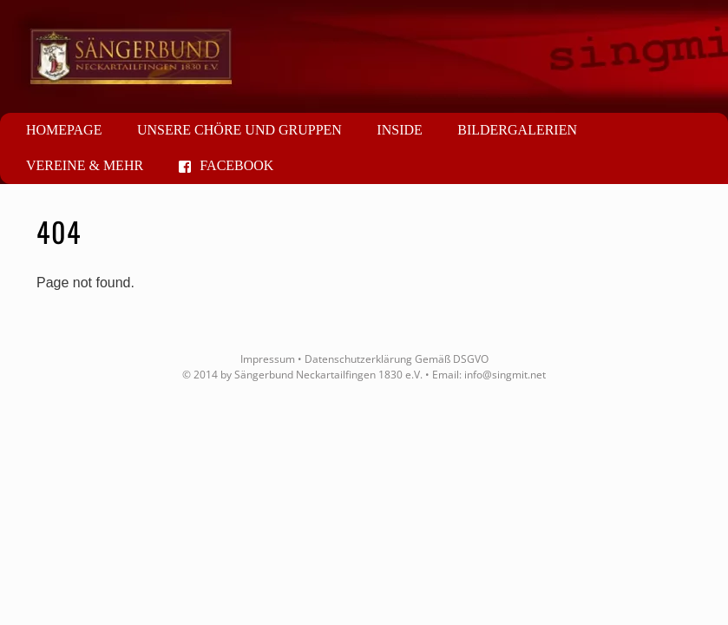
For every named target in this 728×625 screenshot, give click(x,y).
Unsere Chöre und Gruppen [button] (239, 129)
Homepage (64, 129)
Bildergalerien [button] (517, 129)
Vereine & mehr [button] (84, 165)
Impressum (267, 359)
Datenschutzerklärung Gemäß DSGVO (397, 359)
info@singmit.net (505, 374)
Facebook (226, 165)
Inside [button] (399, 129)
